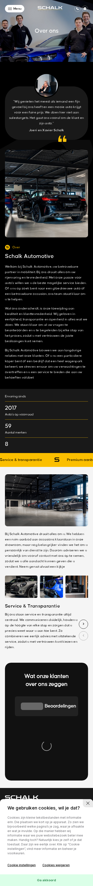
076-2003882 (16, 746)
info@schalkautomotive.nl (24, 752)
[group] (28, 716)
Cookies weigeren (56, 865)
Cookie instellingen (21, 865)
